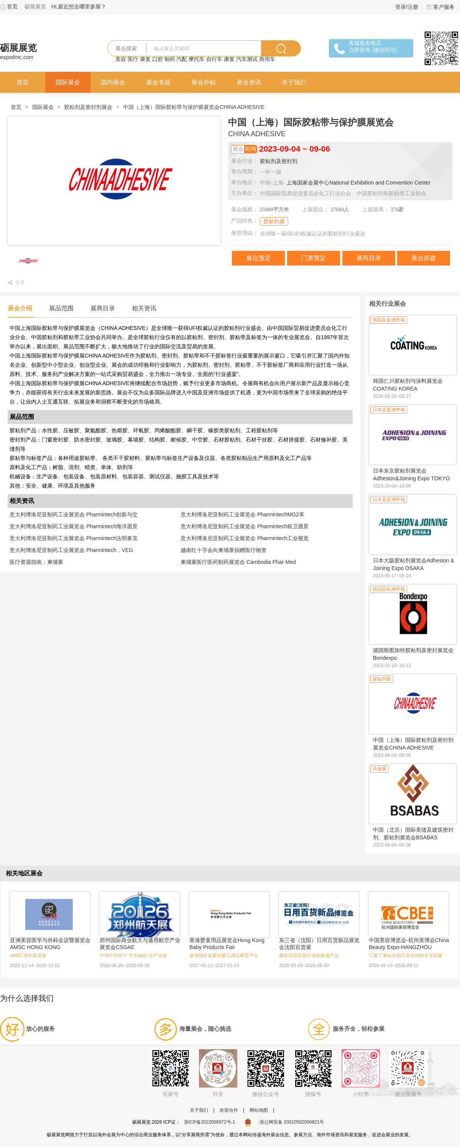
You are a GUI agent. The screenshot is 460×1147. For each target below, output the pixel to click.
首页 (12, 6)
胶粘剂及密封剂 (278, 161)
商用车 (267, 59)
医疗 (133, 59)
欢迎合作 (229, 1110)
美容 (120, 59)
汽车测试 (247, 59)
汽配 (181, 59)
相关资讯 (144, 308)
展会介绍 (20, 308)
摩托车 (197, 59)
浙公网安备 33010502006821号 (284, 1122)
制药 (169, 59)
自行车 (214, 59)
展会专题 (158, 82)
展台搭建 (423, 258)
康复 (145, 59)
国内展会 (113, 82)
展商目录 (368, 258)
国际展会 (68, 82)
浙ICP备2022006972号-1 (209, 1122)
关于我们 (294, 82)
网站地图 (259, 1110)
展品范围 (61, 308)
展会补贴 (203, 82)
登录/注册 (406, 7)
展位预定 (258, 258)
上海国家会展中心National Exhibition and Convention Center (358, 183)
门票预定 (313, 258)
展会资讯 (249, 82)
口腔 (157, 59)
